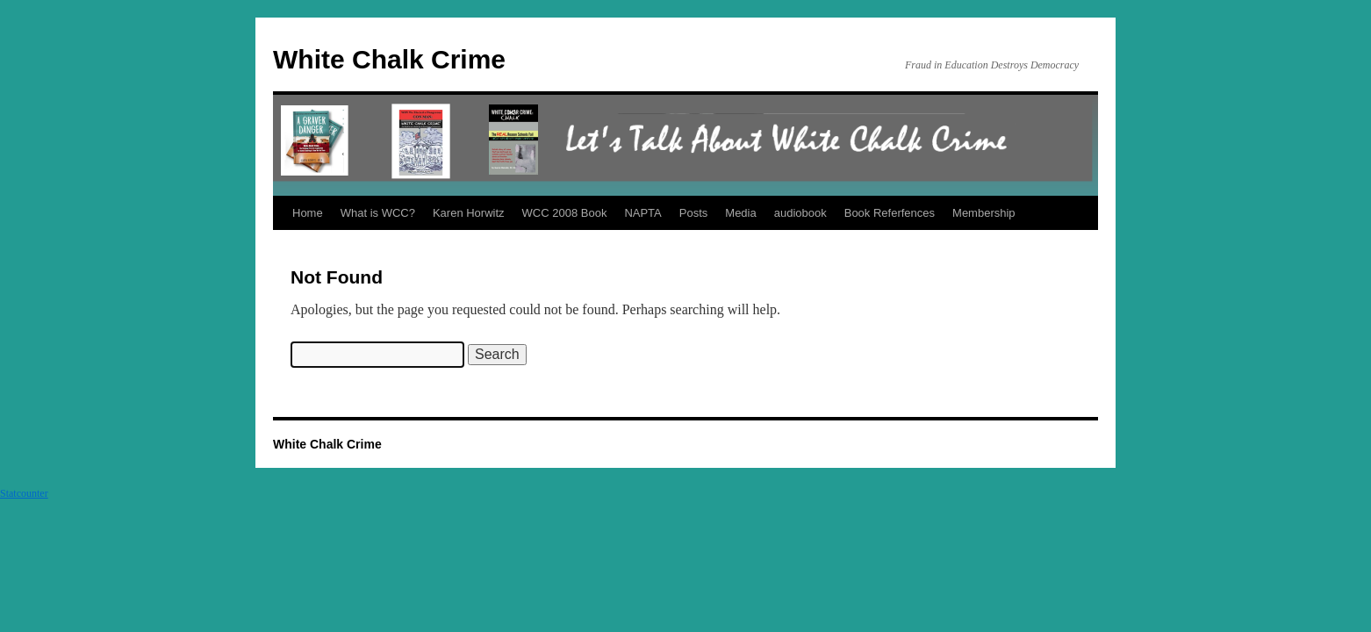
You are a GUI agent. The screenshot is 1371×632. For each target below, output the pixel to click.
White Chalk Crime (389, 59)
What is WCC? (378, 212)
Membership (984, 212)
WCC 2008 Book (564, 212)
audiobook (800, 212)
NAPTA (642, 212)
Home (307, 212)
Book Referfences (889, 212)
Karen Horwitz (469, 212)
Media (740, 212)
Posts (693, 212)
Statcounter (24, 493)
